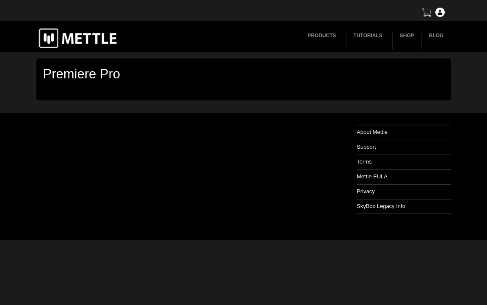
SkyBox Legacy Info (381, 206)
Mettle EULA (372, 176)
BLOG (436, 36)
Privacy (366, 191)
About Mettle (372, 132)
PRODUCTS (323, 36)
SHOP (407, 36)
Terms (364, 161)
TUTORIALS (369, 36)
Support (366, 147)
